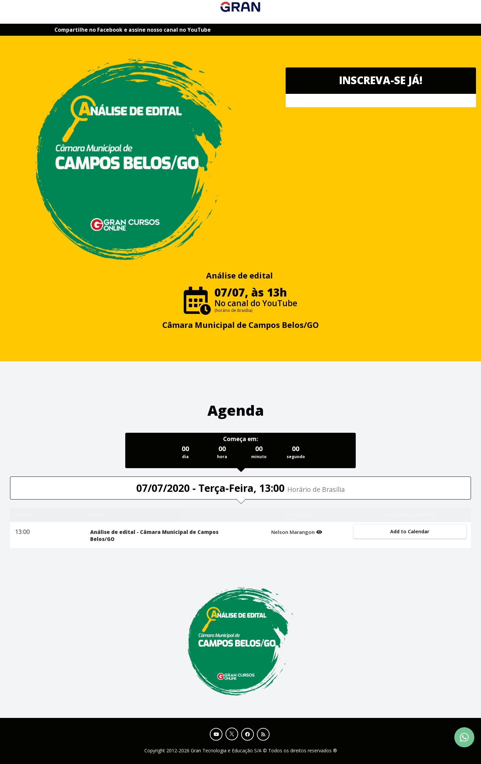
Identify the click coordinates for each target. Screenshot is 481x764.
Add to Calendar (409, 531)
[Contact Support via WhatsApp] (464, 737)
